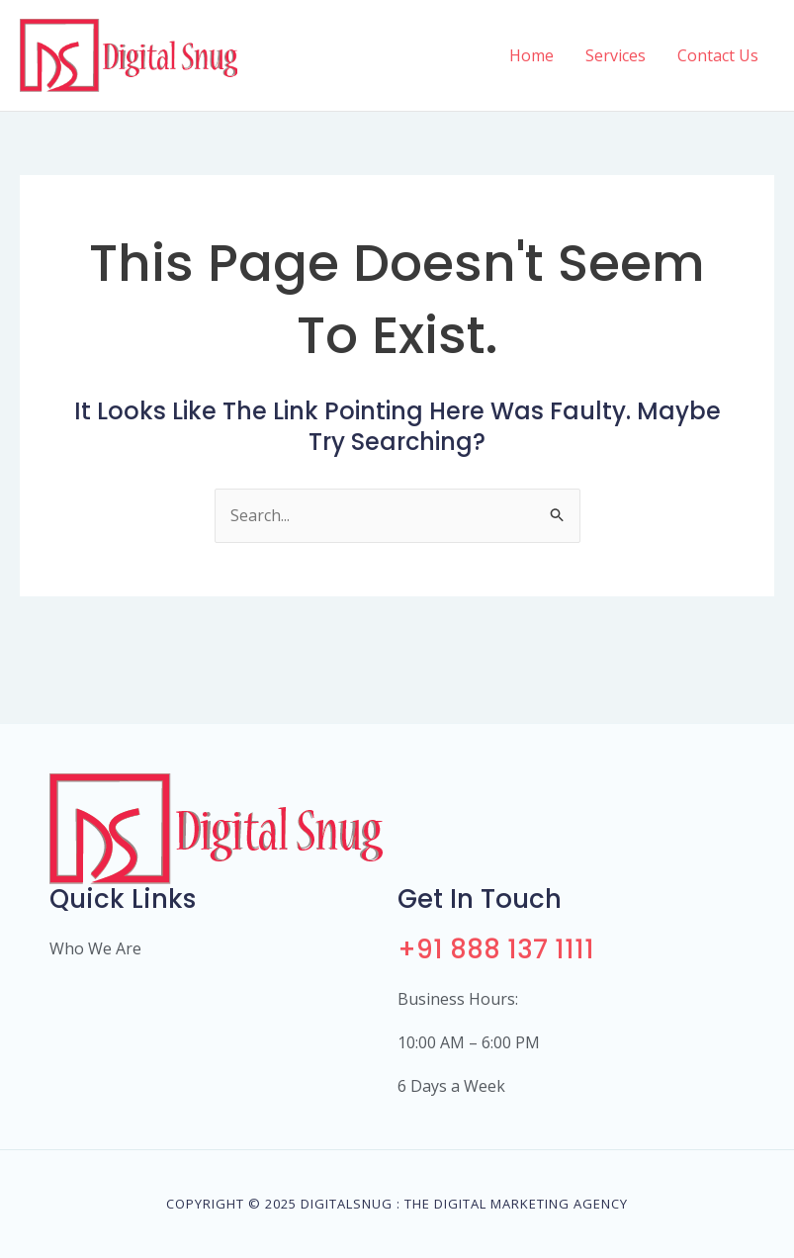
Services (615, 55)
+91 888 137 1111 (495, 949)
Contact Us (717, 55)
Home (531, 55)
